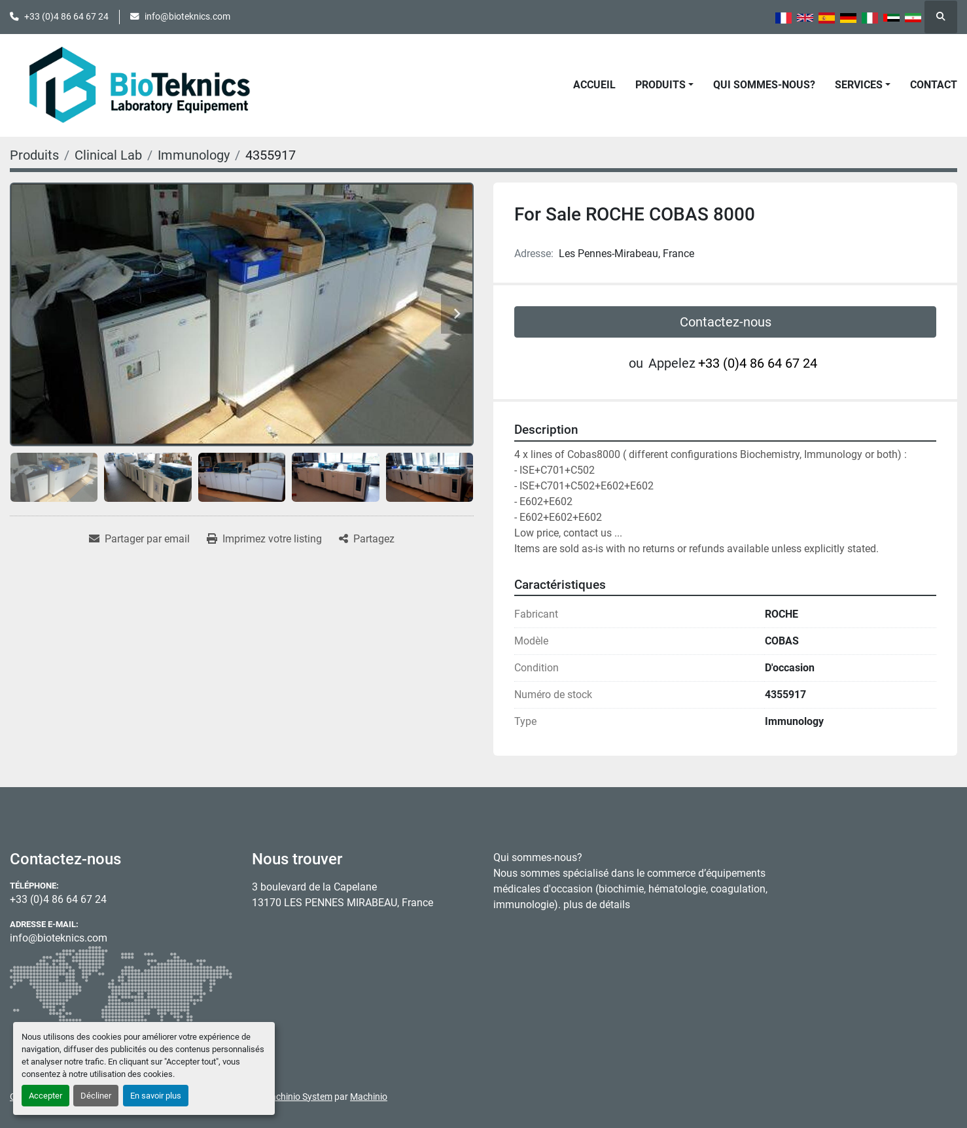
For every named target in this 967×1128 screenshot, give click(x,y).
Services (859, 85)
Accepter (45, 1096)
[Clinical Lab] (108, 155)
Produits (660, 85)
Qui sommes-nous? (764, 85)
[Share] (366, 539)
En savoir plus (155, 1096)
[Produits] (34, 155)
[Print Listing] (264, 539)
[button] (664, 85)
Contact (933, 85)
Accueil (594, 85)
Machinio (368, 1096)
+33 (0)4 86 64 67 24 (66, 16)
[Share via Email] (139, 539)
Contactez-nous (725, 322)
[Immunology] (194, 155)
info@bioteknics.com (187, 16)
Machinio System (297, 1096)
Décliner (95, 1096)
